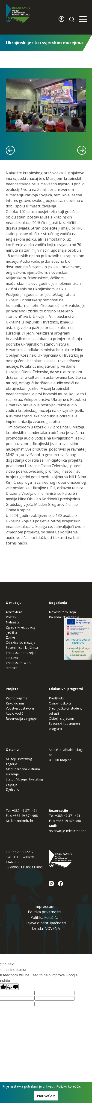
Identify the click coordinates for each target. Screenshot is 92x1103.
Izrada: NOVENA (46, 928)
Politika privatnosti (44, 911)
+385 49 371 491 (24, 810)
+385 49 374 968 (25, 815)
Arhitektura (14, 612)
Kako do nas (15, 703)
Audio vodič (14, 713)
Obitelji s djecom (61, 718)
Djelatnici (13, 789)
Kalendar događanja (64, 617)
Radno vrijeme (16, 698)
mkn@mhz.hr (23, 820)
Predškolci (56, 698)
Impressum (44, 906)
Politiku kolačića (68, 1086)
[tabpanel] (46, 105)
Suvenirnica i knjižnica (22, 647)
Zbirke (10, 637)
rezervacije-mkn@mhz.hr (67, 831)
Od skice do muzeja (20, 642)
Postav (11, 617)
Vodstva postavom (20, 708)
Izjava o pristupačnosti (46, 922)
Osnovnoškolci (60, 703)
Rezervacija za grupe (21, 718)
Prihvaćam (46, 1096)
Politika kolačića (44, 917)
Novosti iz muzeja (62, 612)
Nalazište (13, 622)
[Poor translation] (13, 987)
